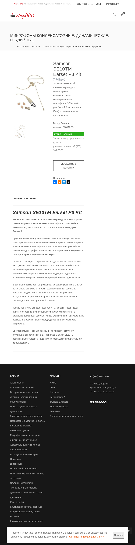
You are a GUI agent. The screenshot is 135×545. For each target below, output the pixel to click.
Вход (98, 4)
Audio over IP (17, 382)
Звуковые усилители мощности (26, 416)
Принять (118, 535)
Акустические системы (22, 387)
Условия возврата (63, 4)
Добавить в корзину (68, 165)
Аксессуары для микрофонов (25, 444)
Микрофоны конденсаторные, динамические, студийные (72, 46)
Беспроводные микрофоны (24, 392)
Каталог (36, 46)
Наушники (15, 459)
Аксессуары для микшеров (24, 454)
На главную (22, 46)
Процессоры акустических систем (27, 421)
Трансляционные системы (23, 487)
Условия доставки (45, 4)
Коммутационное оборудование (26, 521)
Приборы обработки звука (23, 468)
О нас (53, 387)
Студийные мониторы (21, 483)
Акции (18, 4)
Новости (54, 392)
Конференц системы (21, 425)
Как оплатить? (30, 4)
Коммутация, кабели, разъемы (26, 507)
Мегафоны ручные (19, 430)
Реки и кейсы (17, 502)
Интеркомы (16, 464)
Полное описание (24, 198)
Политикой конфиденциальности (86, 536)
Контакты (55, 411)
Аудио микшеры (18, 449)
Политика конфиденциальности (66, 416)
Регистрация (112, 4)
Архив (53, 382)
